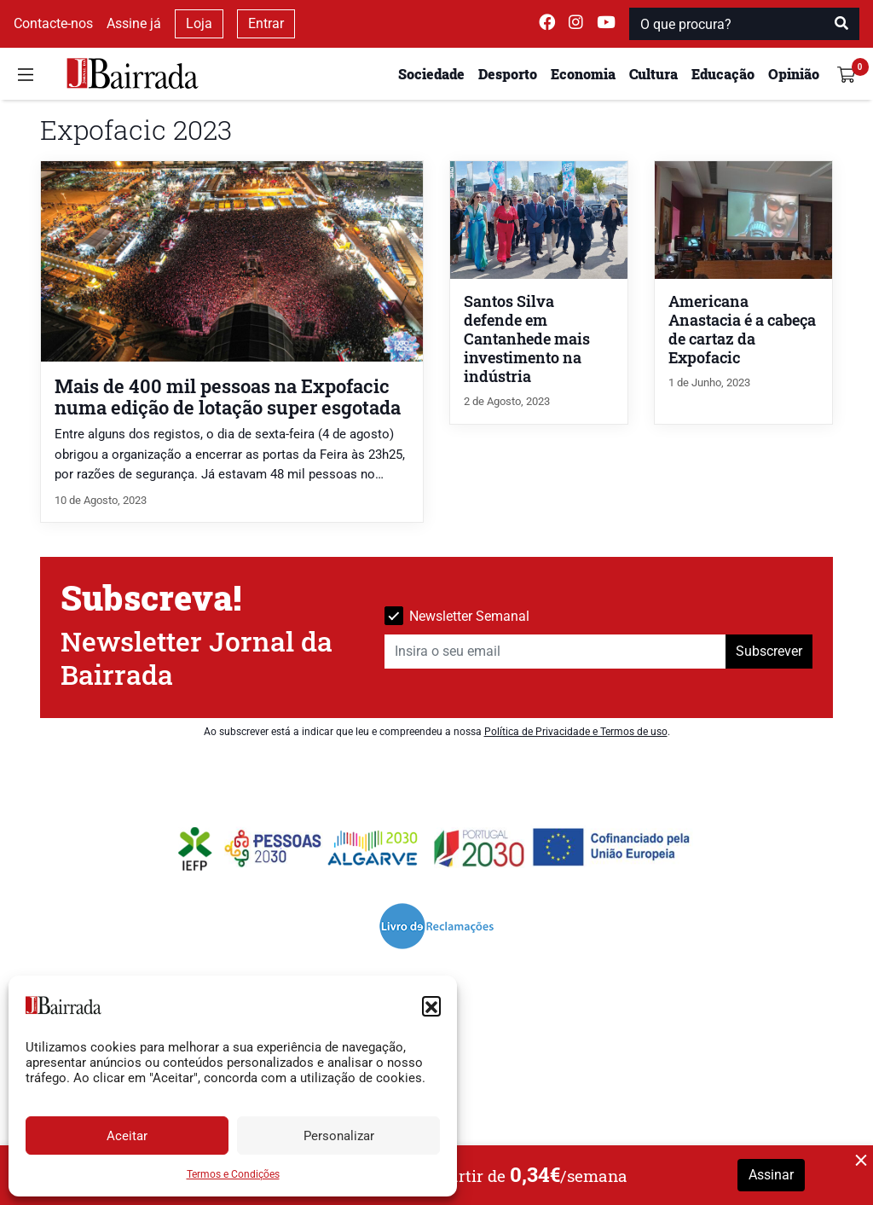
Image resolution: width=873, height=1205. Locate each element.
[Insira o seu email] (555, 651)
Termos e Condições (233, 1174)
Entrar (266, 23)
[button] (431, 1005)
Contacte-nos (53, 23)
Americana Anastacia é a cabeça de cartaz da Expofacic (742, 330)
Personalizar (339, 1136)
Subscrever (769, 651)
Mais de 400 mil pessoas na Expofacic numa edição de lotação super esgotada (228, 397)
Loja (199, 23)
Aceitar (127, 1136)
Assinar (771, 1175)
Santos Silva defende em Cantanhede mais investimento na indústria (527, 339)
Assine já (134, 23)
